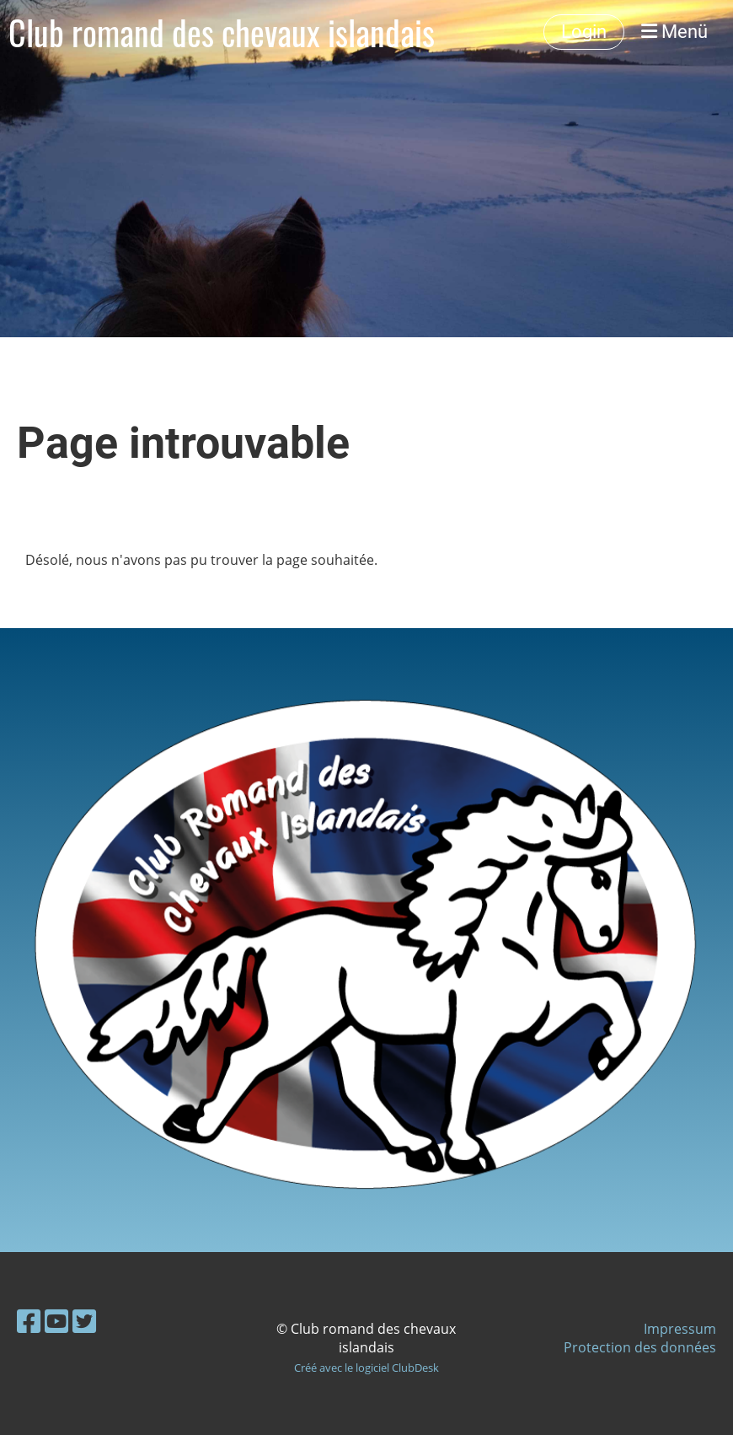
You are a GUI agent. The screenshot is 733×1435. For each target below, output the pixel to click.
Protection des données (640, 1347)
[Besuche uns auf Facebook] (28, 1321)
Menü (674, 31)
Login (584, 31)
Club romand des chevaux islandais (221, 32)
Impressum (680, 1328)
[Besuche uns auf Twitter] (84, 1321)
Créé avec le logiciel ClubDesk (366, 1367)
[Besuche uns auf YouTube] (56, 1321)
